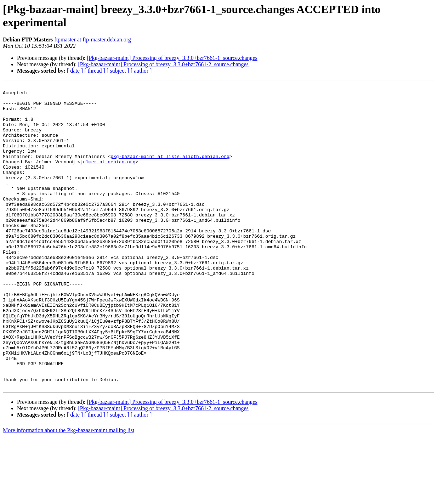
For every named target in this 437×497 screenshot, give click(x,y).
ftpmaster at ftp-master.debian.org (92, 39)
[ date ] (75, 71)
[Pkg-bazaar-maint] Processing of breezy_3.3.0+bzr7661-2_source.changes (163, 64)
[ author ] (141, 71)
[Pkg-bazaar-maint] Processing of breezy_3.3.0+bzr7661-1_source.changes (172, 58)
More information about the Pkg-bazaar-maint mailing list (68, 491)
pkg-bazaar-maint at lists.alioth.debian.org (169, 171)
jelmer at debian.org (107, 177)
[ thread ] (94, 71)
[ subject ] (118, 71)
